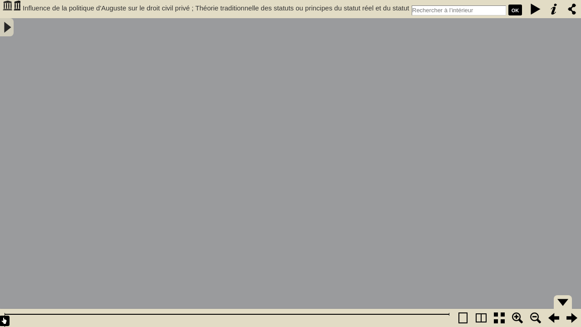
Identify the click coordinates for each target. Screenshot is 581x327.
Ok (515, 10)
